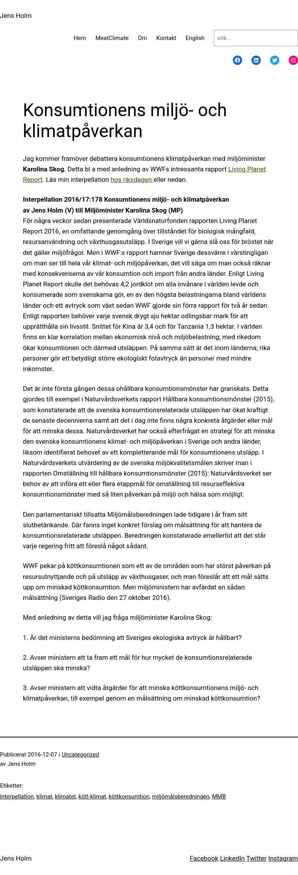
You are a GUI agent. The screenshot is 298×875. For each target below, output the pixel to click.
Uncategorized (80, 754)
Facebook (204, 858)
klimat (44, 796)
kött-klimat (92, 796)
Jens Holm (16, 15)
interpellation (17, 796)
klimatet (65, 796)
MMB (219, 796)
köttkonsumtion (129, 796)
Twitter (256, 858)
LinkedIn (232, 858)
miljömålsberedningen (181, 796)
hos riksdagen (132, 179)
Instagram (283, 858)
